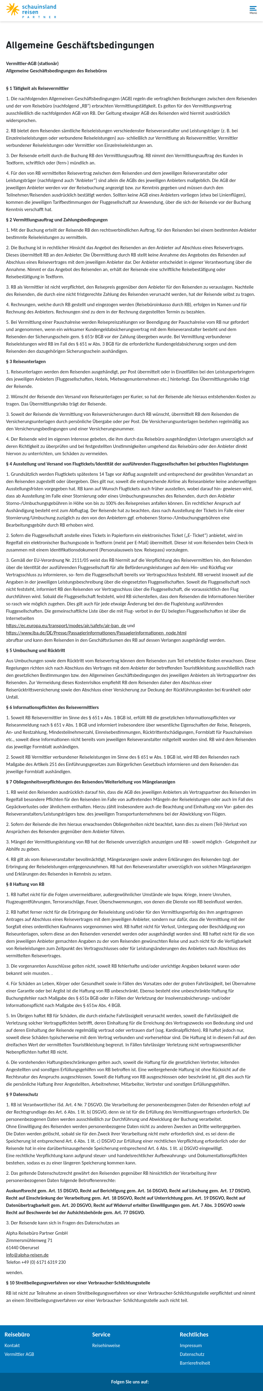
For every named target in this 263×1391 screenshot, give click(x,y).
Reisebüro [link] (17, 1334)
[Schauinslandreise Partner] (31, 10)
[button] (253, 10)
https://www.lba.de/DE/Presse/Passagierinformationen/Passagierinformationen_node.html (96, 633)
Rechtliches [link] (194, 1334)
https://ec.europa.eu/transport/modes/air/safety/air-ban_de (66, 625)
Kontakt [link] (12, 1345)
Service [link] (101, 1334)
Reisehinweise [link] (106, 1345)
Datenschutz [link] (192, 1354)
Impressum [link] (191, 1345)
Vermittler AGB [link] (19, 1354)
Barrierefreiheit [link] (195, 1363)
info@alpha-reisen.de (27, 1255)
